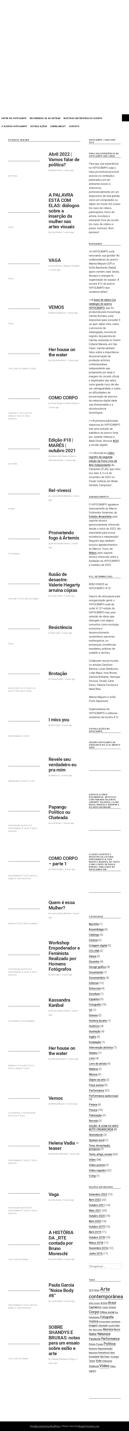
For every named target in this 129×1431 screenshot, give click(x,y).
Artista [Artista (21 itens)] (104, 1303)
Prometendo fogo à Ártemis (64, 535)
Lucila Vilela (56, 596)
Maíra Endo (56, 170)
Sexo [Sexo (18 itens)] (112, 1352)
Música (93, 1074)
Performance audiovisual (103, 1095)
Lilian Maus (56, 232)
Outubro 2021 (97, 1205)
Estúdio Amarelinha (100, 516)
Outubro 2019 (97, 1226)
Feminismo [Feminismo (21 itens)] (94, 1317)
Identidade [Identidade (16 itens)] (115, 1322)
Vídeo (19, 416)
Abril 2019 (95, 1232)
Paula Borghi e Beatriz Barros (64, 403)
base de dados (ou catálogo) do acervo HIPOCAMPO (102, 304)
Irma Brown (56, 823)
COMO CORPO (63, 398)
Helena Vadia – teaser (64, 1145)
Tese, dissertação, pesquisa (99, 1147)
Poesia (28, 691)
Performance (15, 828)
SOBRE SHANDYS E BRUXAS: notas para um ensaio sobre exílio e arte (64, 1340)
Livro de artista (97, 1063)
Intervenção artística (101, 1047)
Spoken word (96, 1140)
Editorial (93, 983)
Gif (90, 1010)
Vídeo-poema (97, 1165)
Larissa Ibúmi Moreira (61, 496)
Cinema (93, 940)
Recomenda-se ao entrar (45, 118)
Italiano (93, 1052)
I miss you (59, 719)
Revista (93, 1120)
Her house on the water (62, 352)
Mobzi (92, 552)
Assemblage (96, 929)
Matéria (93, 1069)
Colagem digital (98, 945)
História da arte (98, 1020)
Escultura (94, 993)
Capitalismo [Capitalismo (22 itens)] (95, 1307)
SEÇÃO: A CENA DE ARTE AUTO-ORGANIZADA (103, 1127)
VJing (92, 1175)
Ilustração (94, 1031)
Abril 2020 (95, 1221)
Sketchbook (96, 1134)
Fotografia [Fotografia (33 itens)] (107, 1317)
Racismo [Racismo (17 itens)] (93, 1348)
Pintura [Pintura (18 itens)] (92, 1344)
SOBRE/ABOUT (58, 126)
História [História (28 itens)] (93, 1321)
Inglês (92, 1036)
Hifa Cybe (55, 633)
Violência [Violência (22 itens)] (94, 1366)
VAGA (55, 260)
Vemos (56, 1098)
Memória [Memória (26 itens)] (108, 1329)
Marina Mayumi (58, 313)
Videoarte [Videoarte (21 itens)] (107, 1360)
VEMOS (56, 307)
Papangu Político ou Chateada (59, 812)
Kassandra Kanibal (59, 1002)
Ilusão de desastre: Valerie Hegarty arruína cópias (64, 582)
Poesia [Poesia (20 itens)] (99, 1344)
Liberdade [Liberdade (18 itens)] (103, 1325)
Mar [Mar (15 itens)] (90, 1330)
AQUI (116, 440)
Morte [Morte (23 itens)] (117, 1329)
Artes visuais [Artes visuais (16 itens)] (94, 1303)
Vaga (54, 1194)
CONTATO (74, 126)
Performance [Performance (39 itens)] (110, 1339)
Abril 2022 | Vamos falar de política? (64, 159)
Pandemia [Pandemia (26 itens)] (94, 1339)
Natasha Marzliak (59, 1154)
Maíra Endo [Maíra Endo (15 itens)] (97, 1330)
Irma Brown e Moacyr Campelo (65, 266)
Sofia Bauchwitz (58, 360)
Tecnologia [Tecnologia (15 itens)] (114, 1357)
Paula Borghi (57, 679)
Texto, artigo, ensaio (100, 1154)
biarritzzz (55, 775)
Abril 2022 (95, 1199)
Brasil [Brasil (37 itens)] (112, 1303)
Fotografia (95, 1004)
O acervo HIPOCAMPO (14, 126)
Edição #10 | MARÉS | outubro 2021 (62, 445)
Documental (96, 972)
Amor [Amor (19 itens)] (97, 1290)
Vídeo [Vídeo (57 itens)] (104, 1366)
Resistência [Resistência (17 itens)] (104, 1352)
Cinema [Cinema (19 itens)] (112, 1307)
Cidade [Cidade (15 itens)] (105, 1307)
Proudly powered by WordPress (45, 1426)
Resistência (60, 627)
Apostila (94, 924)
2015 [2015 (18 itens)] (91, 1290)
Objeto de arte (97, 1079)
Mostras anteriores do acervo (82, 118)
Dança (92, 956)
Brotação (58, 673)
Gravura (93, 1015)
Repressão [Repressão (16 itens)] (93, 1353)
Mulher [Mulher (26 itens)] (93, 1334)
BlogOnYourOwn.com (88, 1426)
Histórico (94, 1026)
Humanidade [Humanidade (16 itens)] (104, 1322)
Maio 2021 (95, 1210)
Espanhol (94, 999)
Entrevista (95, 988)
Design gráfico (97, 967)
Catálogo (94, 934)
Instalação (95, 1042)
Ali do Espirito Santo (60, 543)
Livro (92, 1058)
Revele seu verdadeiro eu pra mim (62, 765)
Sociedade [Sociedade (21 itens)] (94, 1356)
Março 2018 (96, 1242)
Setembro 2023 (98, 1194)
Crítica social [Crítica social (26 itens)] (107, 1312)
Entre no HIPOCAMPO (14, 118)
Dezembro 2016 (98, 1248)
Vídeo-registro (24, 879)
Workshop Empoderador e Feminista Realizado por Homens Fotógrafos (64, 956)
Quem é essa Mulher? (62, 905)
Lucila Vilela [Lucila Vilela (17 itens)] (114, 1325)
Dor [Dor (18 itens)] (116, 1312)
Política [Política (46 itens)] (110, 1344)
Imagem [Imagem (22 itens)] (93, 1325)
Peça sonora (96, 1085)
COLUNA (94, 950)
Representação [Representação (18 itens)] (105, 1348)
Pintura (19, 691)
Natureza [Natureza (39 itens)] (103, 1334)
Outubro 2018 (97, 1237)
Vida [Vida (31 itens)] (98, 1360)
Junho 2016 (96, 1253)
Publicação (95, 1115)
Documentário (97, 977)
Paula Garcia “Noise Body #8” (61, 1290)
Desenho (94, 961)
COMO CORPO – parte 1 (63, 861)
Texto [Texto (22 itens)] (92, 1360)
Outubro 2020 (97, 1215)
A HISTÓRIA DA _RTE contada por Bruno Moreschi (61, 1243)
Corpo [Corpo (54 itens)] (94, 1312)
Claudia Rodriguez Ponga (63, 1359)
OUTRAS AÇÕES (38, 126)
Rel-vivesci (60, 490)
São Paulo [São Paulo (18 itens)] (105, 1356)
